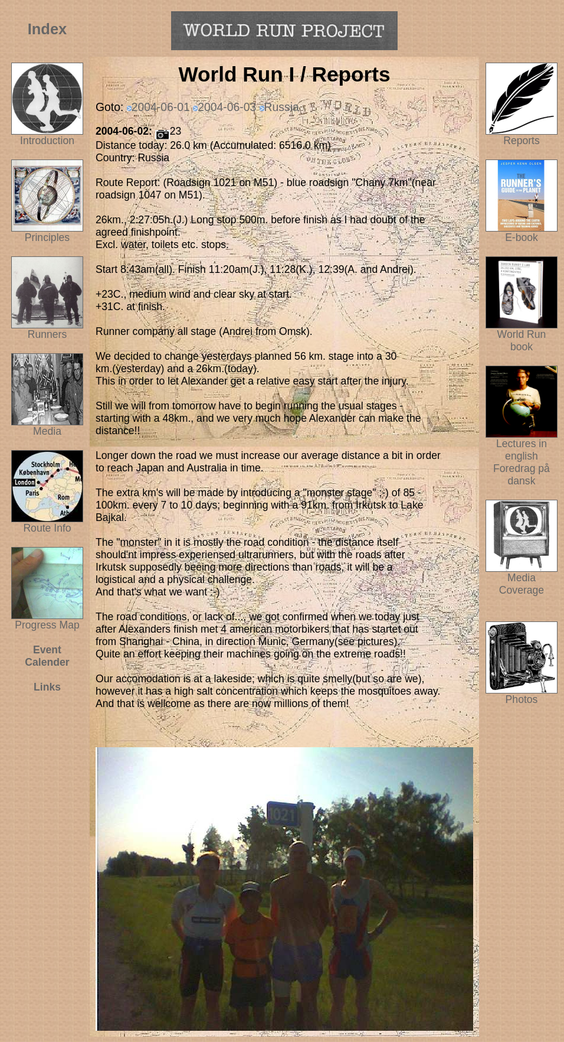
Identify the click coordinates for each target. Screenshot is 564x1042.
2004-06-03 (227, 106)
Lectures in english (522, 445)
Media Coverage (522, 579)
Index (47, 29)
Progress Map (47, 620)
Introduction (47, 140)
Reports (521, 140)
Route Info (47, 528)
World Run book (522, 336)
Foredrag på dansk (521, 475)
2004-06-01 (161, 106)
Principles (47, 237)
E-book (521, 237)
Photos (522, 694)
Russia (281, 106)
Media (47, 431)
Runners (47, 334)
